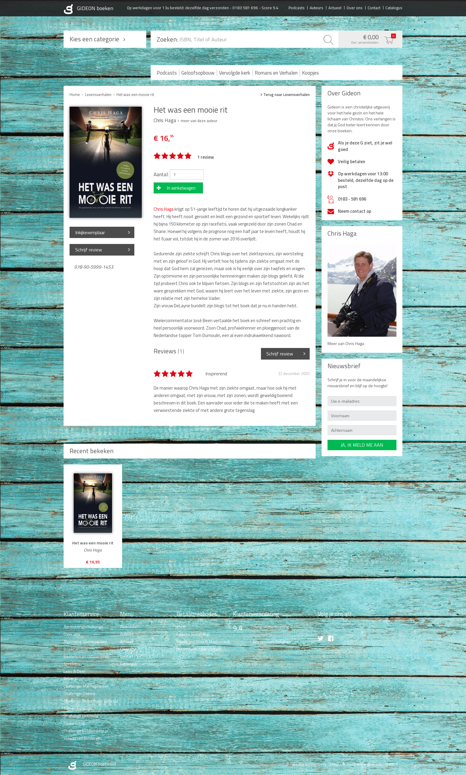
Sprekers (72, 664)
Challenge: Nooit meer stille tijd (91, 701)
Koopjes (310, 73)
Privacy (70, 678)
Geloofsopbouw (198, 73)
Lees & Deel (74, 671)
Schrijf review (88, 249)
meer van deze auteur (199, 121)
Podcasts (297, 7)
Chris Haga (164, 209)
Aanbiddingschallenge (83, 626)
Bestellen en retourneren (86, 656)
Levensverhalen (98, 94)
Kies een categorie (94, 39)
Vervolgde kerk (234, 73)
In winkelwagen (181, 188)
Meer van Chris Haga (346, 343)
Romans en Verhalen (276, 73)
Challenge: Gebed (79, 693)
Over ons (355, 7)
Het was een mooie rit (135, 94)
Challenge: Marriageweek (86, 686)
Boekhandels (76, 649)
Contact (374, 7)
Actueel (334, 7)
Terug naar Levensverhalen (286, 94)
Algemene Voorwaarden (85, 641)
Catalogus (393, 7)
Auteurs (316, 7)
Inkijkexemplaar (90, 232)
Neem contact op (354, 211)
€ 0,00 (369, 38)
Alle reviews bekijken (272, 641)
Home (75, 94)
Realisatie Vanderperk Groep (313, 764)
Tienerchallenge (78, 708)
